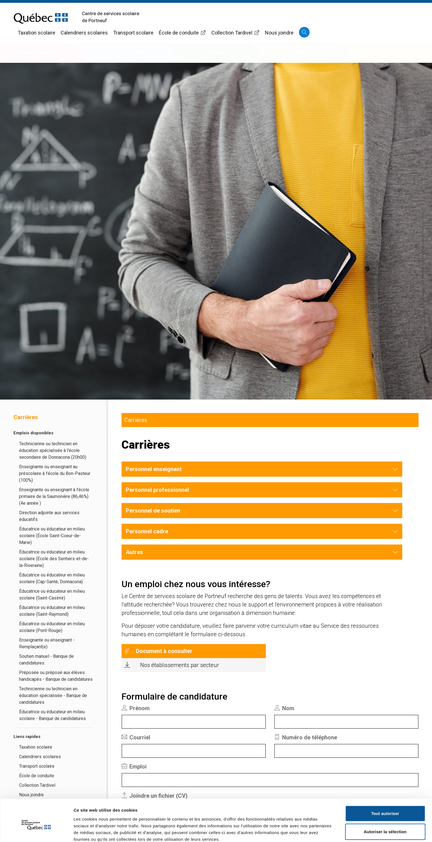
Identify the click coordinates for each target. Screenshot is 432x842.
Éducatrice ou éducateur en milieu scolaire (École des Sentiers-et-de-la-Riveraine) (54, 558)
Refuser (385, 823)
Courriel (136, 737)
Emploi (134, 766)
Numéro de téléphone (305, 737)
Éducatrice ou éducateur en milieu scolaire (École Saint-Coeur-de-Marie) (52, 535)
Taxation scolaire (36, 33)
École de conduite (182, 33)
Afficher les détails (309, 831)
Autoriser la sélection (385, 805)
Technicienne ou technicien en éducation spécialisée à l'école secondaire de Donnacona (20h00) (52, 450)
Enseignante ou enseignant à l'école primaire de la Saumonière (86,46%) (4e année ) (54, 496)
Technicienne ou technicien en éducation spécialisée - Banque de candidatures (53, 695)
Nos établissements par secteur (179, 665)
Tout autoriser (385, 787)
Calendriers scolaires (84, 33)
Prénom (136, 708)
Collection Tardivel (235, 33)
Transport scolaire (133, 33)
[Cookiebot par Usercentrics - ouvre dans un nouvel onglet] (36, 831)
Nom (284, 708)
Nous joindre (279, 33)
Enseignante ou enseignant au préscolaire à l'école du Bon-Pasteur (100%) (54, 473)
